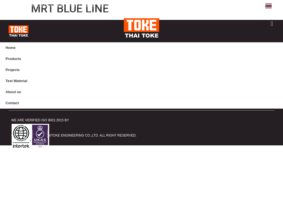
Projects (13, 70)
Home (10, 48)
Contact (12, 103)
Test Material (16, 81)
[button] (271, 23)
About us (13, 92)
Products (13, 59)
